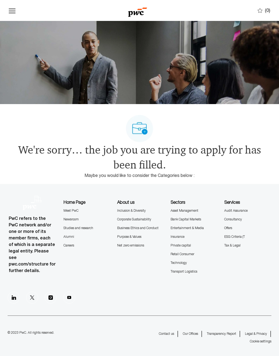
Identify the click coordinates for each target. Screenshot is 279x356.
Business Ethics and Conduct (138, 228)
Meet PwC (70, 210)
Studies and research (78, 228)
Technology (179, 263)
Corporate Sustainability (134, 219)
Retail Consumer (182, 254)
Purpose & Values (129, 237)
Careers (68, 245)
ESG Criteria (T (234, 237)
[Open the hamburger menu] (12, 10)
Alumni (68, 237)
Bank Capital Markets (186, 219)
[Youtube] (69, 298)
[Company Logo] (137, 10)
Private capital (181, 245)
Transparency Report (221, 334)
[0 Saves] (263, 10)
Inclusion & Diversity (131, 210)
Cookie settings (260, 341)
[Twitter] (32, 298)
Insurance (177, 237)
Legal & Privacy (256, 334)
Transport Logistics (184, 271)
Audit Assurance (236, 210)
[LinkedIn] (14, 298)
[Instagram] (51, 298)
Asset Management (184, 210)
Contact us (166, 334)
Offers (228, 228)
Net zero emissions (130, 245)
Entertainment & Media (187, 228)
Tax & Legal (232, 245)
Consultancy (233, 219)
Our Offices (190, 334)
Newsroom (71, 219)
